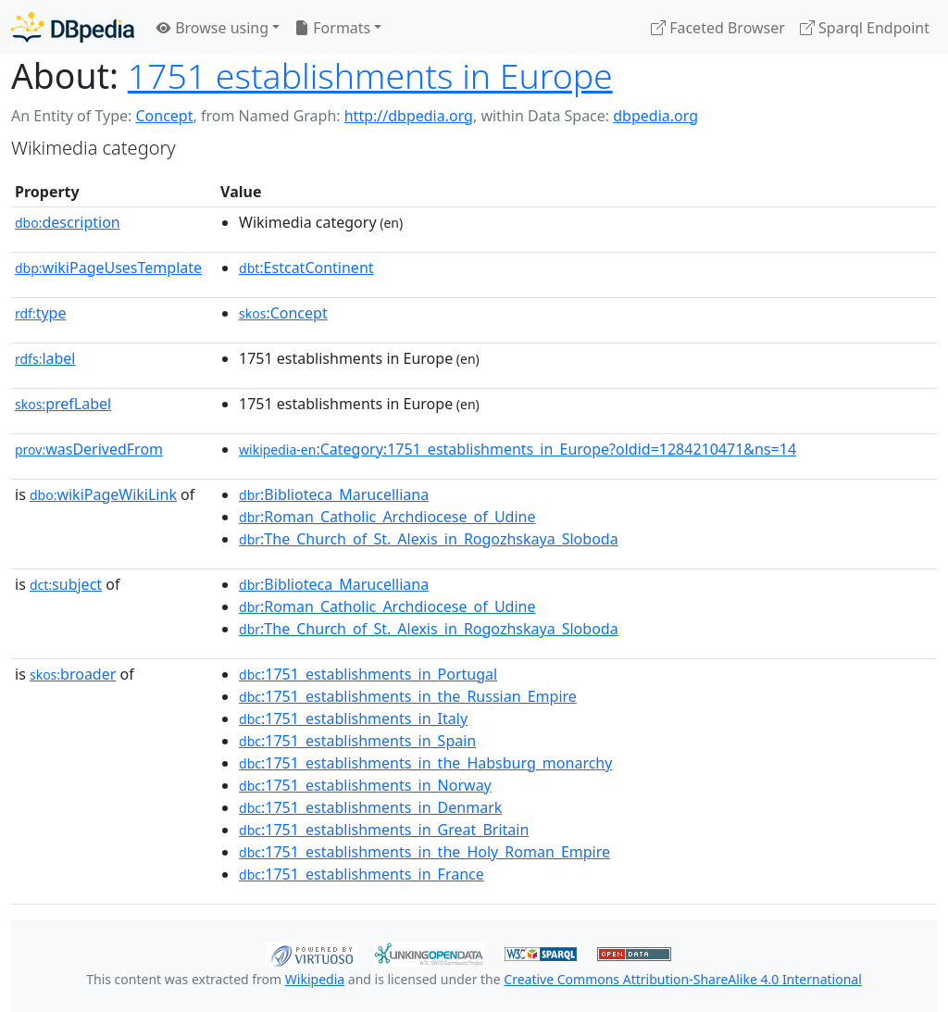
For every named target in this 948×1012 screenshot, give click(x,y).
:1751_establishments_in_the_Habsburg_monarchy (425, 763)
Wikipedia (314, 979)
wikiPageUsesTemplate (108, 267)
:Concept (283, 313)
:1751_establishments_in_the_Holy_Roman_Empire (424, 852)
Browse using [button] (212, 28)
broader (73, 674)
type (41, 313)
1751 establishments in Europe (370, 75)
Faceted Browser (718, 28)
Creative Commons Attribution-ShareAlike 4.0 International (682, 979)
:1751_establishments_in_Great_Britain (384, 829)
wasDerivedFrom (89, 449)
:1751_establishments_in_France (361, 874)
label (45, 358)
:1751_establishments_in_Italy (353, 718)
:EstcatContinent (306, 267)
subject (66, 584)
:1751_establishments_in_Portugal (368, 674)
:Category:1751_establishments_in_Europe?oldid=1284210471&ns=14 (517, 449)
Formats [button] (332, 28)
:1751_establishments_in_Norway (365, 785)
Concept (164, 116)
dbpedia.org (655, 116)
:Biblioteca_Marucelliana (334, 494)
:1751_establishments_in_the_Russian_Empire (408, 696)
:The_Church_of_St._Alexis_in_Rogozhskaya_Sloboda (428, 539)
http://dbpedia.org (408, 116)
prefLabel (63, 404)
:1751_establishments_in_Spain (357, 741)
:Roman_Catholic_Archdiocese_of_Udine (387, 516)
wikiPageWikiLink (103, 494)
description (67, 222)
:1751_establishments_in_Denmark (370, 807)
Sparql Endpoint (864, 28)
